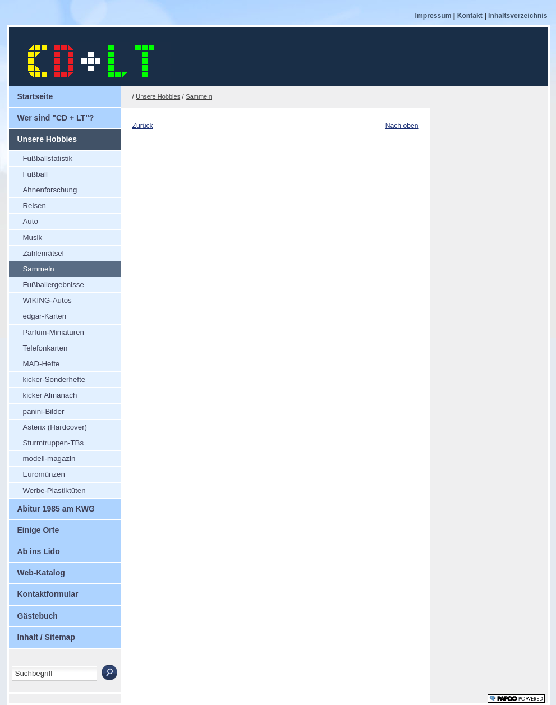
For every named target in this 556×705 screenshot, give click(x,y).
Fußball (28, 172)
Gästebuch (33, 613)
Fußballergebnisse (46, 283)
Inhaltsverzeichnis (517, 16)
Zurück (142, 126)
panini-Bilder (37, 410)
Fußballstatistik (41, 157)
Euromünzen (37, 472)
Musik (26, 236)
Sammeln (31, 267)
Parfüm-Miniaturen (46, 331)
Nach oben (402, 126)
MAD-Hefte (34, 362)
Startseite (31, 93)
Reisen (27, 204)
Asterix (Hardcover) (48, 425)
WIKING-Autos (40, 299)
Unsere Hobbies (43, 136)
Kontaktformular (44, 591)
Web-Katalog (37, 570)
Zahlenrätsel (36, 251)
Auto (23, 219)
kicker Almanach (43, 393)
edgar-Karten (38, 314)
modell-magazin (42, 457)
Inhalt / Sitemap (42, 634)
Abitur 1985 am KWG (52, 506)
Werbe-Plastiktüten (47, 489)
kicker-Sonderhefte (47, 378)
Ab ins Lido (34, 548)
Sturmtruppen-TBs (46, 441)
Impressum (434, 16)
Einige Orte (34, 527)
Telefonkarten (38, 346)
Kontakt (471, 16)
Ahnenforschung (43, 188)
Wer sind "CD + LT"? (51, 115)
